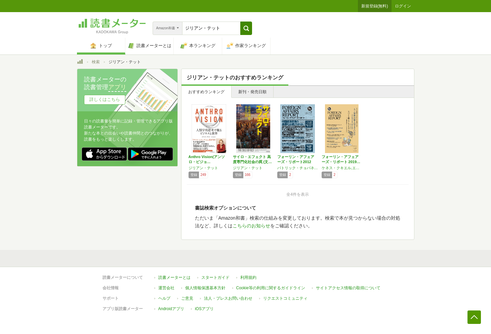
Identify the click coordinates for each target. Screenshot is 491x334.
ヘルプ (164, 298)
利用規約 (248, 277)
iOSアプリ (204, 309)
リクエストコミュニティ (285, 298)
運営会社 (166, 288)
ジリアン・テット (203, 168)
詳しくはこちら (104, 99)
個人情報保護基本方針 (205, 288)
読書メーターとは (174, 277)
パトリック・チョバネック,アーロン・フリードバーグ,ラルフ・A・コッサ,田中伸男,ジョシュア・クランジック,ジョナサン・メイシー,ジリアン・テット (297, 168)
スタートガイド (215, 277)
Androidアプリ (171, 309)
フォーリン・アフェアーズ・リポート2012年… (295, 162)
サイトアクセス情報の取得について (348, 288)
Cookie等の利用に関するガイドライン (270, 288)
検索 (96, 62)
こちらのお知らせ (251, 225)
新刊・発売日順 (252, 91)
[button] (246, 28)
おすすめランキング (206, 91)
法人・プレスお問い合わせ (228, 298)
